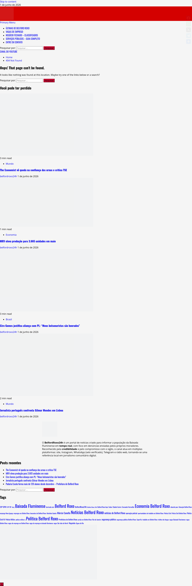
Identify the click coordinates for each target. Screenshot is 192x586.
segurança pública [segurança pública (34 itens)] (109, 519)
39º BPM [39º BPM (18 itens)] (3, 506)
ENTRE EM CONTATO (14, 42)
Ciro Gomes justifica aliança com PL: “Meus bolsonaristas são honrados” (40, 326)
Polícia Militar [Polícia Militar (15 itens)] (10, 519)
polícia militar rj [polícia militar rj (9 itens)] (20, 519)
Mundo (10, 163)
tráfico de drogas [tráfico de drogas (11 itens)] (163, 519)
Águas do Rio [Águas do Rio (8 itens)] (80, 523)
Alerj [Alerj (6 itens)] (13, 507)
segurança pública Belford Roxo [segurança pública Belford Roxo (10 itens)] (126, 519)
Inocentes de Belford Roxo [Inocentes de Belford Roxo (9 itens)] (38, 513)
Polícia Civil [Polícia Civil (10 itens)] (167, 513)
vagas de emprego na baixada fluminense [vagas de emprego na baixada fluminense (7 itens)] (41, 523)
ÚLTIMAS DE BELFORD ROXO (17, 28)
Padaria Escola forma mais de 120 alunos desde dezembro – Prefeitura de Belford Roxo (42, 484)
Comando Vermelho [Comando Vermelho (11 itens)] (128, 507)
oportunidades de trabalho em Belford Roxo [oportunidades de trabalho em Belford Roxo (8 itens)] (150, 513)
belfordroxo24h (9, 176)
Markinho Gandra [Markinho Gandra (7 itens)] (52, 513)
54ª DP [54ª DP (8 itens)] (9, 507)
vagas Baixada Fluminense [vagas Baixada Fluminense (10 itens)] (177, 519)
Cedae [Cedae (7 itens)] (110, 507)
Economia (11, 234)
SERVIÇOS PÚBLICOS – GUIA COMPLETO (23, 38)
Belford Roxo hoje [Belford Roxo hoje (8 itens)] (102, 507)
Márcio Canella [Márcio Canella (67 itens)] (63, 513)
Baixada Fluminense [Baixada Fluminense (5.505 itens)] (30, 506)
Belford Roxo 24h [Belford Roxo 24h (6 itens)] (92, 507)
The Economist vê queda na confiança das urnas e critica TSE (33, 170)
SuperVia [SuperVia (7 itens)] (139, 519)
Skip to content (8, 1)
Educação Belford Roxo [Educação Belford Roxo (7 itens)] (185, 507)
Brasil (9, 319)
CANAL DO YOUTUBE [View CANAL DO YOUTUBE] (8, 51)
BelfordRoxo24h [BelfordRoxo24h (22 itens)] (81, 506)
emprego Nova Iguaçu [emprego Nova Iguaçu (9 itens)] (6, 513)
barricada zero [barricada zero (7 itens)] (50, 507)
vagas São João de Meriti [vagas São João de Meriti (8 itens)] (61, 523)
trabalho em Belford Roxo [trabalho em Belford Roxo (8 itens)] (149, 519)
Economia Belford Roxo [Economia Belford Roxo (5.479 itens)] (152, 506)
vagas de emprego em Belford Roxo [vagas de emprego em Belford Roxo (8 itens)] (18, 523)
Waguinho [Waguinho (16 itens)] (72, 523)
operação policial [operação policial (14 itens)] (131, 513)
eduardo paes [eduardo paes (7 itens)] (174, 507)
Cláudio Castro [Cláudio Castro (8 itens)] (117, 507)
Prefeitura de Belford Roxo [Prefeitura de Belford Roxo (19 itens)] (68, 519)
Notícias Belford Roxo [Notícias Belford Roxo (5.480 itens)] (87, 512)
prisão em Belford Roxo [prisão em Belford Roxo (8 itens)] (85, 519)
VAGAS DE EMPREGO (14, 31)
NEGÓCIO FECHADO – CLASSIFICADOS (22, 35)
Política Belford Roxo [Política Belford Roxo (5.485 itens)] (42, 518)
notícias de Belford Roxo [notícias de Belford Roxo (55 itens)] (114, 513)
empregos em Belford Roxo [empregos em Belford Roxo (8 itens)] (22, 513)
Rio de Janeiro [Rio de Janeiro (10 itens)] (96, 519)
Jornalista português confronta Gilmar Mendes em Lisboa (31, 410)
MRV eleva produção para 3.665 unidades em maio (28, 241)
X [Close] (1, 584)
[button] (7, 22)
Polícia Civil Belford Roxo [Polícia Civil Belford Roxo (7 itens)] (179, 513)
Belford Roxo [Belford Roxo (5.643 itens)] (64, 506)
